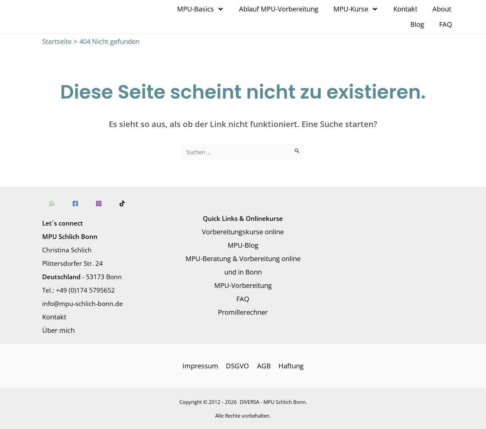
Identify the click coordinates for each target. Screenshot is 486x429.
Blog (417, 24)
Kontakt (405, 8)
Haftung (289, 365)
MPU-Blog (243, 245)
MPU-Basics (200, 9)
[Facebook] (75, 203)
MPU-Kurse (355, 9)
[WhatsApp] (52, 203)
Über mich (58, 330)
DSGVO (238, 365)
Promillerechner (243, 312)
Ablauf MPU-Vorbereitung (278, 8)
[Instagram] (98, 203)
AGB (263, 365)
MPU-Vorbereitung (243, 285)
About (441, 8)
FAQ (445, 24)
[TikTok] (122, 203)
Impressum (202, 365)
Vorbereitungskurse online (243, 231)
